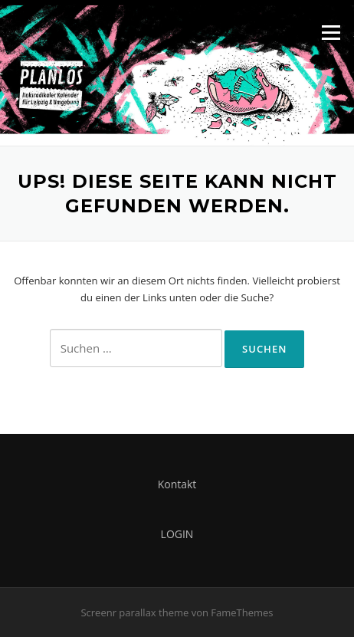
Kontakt (177, 484)
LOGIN (177, 534)
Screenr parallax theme (134, 612)
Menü (330, 32)
